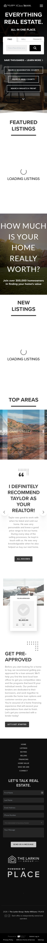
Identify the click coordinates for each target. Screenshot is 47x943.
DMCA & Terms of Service (25, 940)
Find (10, 39)
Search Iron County (23, 79)
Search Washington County (23, 70)
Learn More (35, 60)
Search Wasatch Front (23, 88)
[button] (3, 510)
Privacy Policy (8, 940)
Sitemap (41, 940)
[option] (23, 435)
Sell (23, 39)
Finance (37, 39)
